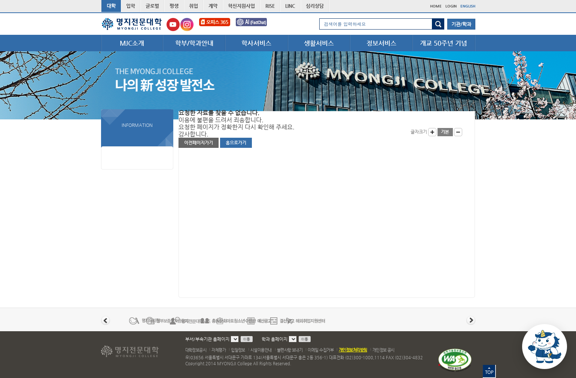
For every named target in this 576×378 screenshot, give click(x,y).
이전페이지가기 (198, 142)
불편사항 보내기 (290, 350)
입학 (130, 6)
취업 (193, 6)
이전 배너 (105, 320)
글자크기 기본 (445, 132)
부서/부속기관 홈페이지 (207, 339)
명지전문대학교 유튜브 (173, 24)
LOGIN (451, 6)
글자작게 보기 (458, 132)
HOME (436, 6)
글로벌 (152, 6)
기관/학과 (461, 24)
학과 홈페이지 (274, 339)
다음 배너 (470, 320)
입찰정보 (238, 350)
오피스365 (214, 24)
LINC (290, 6)
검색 (438, 24)
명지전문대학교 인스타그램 (186, 24)
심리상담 (315, 6)
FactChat (256, 24)
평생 (174, 6)
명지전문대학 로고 (132, 24)
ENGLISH (467, 6)
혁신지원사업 (241, 6)
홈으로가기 (236, 142)
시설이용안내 (261, 350)
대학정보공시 (196, 350)
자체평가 (218, 350)
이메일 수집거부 (320, 350)
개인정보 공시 (383, 350)
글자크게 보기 (432, 132)
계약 (212, 6)
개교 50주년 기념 (443, 43)
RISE (270, 6)
